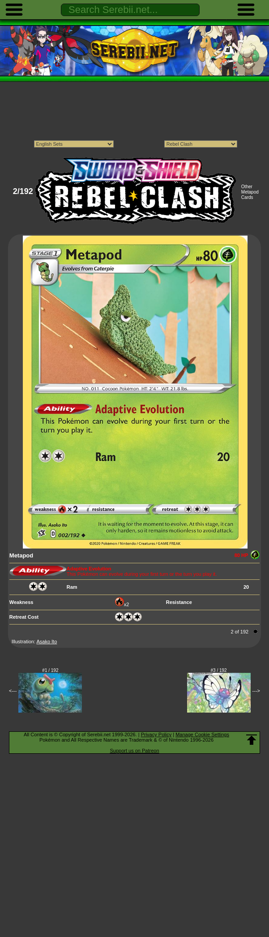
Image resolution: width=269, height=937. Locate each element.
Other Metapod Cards (250, 192)
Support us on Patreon (134, 750)
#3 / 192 (219, 670)
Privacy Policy (156, 734)
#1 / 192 (50, 670)
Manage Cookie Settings (202, 734)
